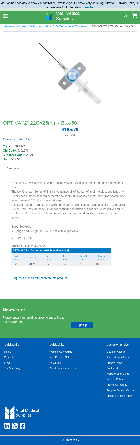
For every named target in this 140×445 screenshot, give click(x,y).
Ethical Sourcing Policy (119, 389)
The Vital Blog (12, 361)
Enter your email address (85, 312)
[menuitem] (12, 364)
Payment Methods (116, 378)
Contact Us (112, 361)
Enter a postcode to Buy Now (19, 139)
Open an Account (116, 345)
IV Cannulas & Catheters (71, 26)
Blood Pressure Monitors (63, 361)
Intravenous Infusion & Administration (27, 26)
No (92, 7)
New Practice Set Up (61, 350)
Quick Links (12, 338)
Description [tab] (13, 168)
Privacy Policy (114, 356)
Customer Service (118, 338)
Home (7, 345)
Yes (87, 7)
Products (9, 350)
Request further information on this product (39, 278)
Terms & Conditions (117, 350)
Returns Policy (114, 372)
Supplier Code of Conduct (121, 383)
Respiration (55, 356)
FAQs (7, 356)
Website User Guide (60, 345)
